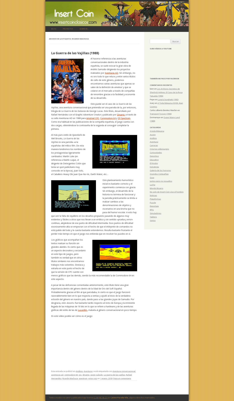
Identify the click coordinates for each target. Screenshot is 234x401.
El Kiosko (154, 163)
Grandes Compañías (159, 174)
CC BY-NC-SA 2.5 (100, 397)
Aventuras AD (111, 73)
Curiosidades (156, 152)
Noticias (153, 195)
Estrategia (154, 166)
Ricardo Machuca (70, 378)
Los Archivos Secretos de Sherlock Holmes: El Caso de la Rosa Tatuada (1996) (166, 92)
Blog (53, 29)
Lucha (152, 184)
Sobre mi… (84, 29)
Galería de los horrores (160, 170)
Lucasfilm (82, 310)
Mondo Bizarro (156, 188)
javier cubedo (96, 374)
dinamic (86, 374)
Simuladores (155, 213)
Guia (152, 177)
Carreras (154, 145)
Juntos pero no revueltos (161, 181)
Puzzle (153, 202)
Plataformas (155, 199)
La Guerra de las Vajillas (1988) (75, 53)
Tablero (153, 217)
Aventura (88, 371)
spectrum (83, 378)
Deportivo (154, 156)
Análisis (79, 371)
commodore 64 (71, 374)
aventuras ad (57, 374)
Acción (153, 134)
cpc (80, 374)
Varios (153, 220)
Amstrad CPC (92, 118)
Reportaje (154, 206)
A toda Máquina (157, 131)
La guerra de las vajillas (114, 374)
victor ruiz (92, 378)
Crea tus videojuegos (159, 149)
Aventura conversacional (124, 371)
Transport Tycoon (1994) (160, 113)
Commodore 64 (108, 118)
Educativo (154, 159)
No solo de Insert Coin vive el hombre (167, 192)
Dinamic (121, 114)
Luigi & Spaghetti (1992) (168, 99)
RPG (152, 209)
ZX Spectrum (124, 118)
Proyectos (68, 29)
